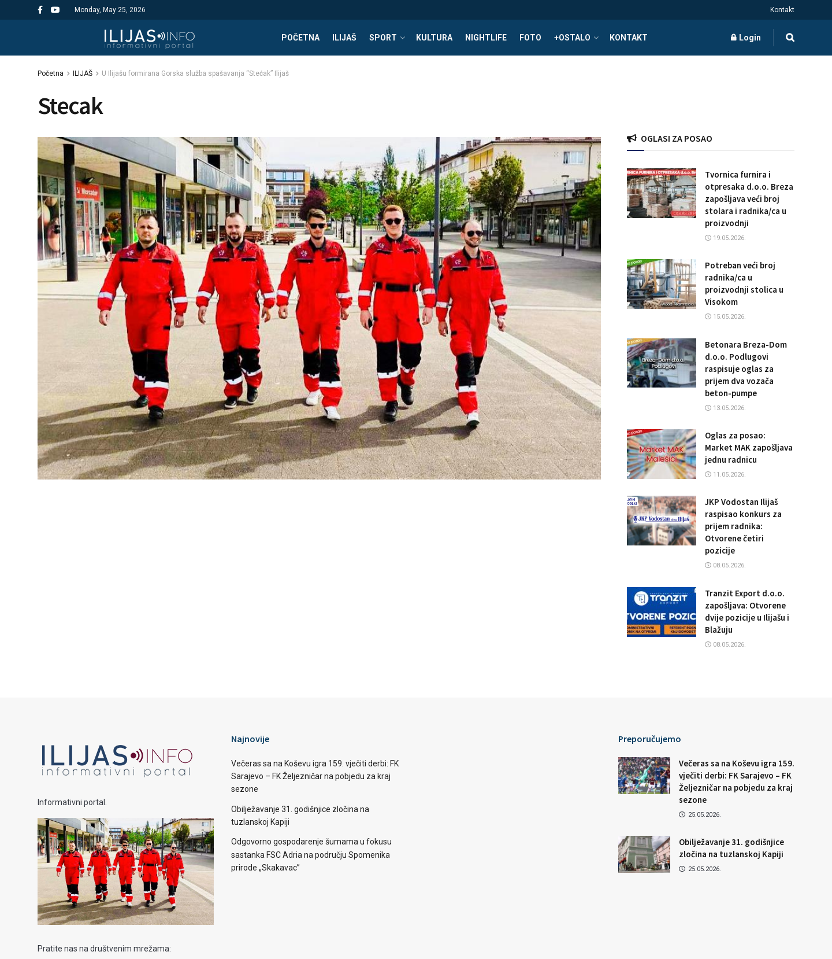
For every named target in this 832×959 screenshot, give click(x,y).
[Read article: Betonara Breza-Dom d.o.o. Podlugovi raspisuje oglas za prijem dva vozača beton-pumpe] (661, 363)
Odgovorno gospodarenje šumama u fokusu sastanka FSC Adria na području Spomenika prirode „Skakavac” (311, 854)
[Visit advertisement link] (710, 97)
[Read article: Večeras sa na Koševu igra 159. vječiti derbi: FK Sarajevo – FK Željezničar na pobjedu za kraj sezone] (644, 775)
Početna (51, 73)
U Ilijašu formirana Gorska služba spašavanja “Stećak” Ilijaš (195, 73)
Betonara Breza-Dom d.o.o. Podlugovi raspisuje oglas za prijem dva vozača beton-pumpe (746, 369)
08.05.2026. (725, 565)
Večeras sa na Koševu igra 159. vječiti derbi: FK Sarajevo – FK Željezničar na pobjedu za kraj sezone (315, 776)
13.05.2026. (725, 408)
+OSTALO (572, 37)
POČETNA (300, 37)
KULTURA (434, 37)
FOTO (530, 37)
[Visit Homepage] (149, 38)
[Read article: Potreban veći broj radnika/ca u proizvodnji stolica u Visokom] (661, 284)
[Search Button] (790, 38)
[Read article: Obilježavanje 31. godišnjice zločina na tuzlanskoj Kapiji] (644, 854)
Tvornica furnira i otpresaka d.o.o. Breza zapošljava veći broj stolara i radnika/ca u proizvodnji (749, 198)
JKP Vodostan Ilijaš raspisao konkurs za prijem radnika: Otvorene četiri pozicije (743, 526)
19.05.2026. (725, 238)
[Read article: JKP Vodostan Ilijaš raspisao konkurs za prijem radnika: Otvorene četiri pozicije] (661, 520)
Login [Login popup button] (746, 37)
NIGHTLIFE (486, 37)
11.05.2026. (725, 474)
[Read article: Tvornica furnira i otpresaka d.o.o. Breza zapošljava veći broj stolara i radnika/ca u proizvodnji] (661, 193)
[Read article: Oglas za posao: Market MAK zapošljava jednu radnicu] (661, 454)
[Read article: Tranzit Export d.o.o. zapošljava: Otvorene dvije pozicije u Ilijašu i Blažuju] (661, 612)
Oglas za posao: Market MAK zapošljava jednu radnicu (749, 447)
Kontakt (782, 10)
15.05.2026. (725, 316)
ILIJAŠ (344, 37)
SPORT (383, 37)
